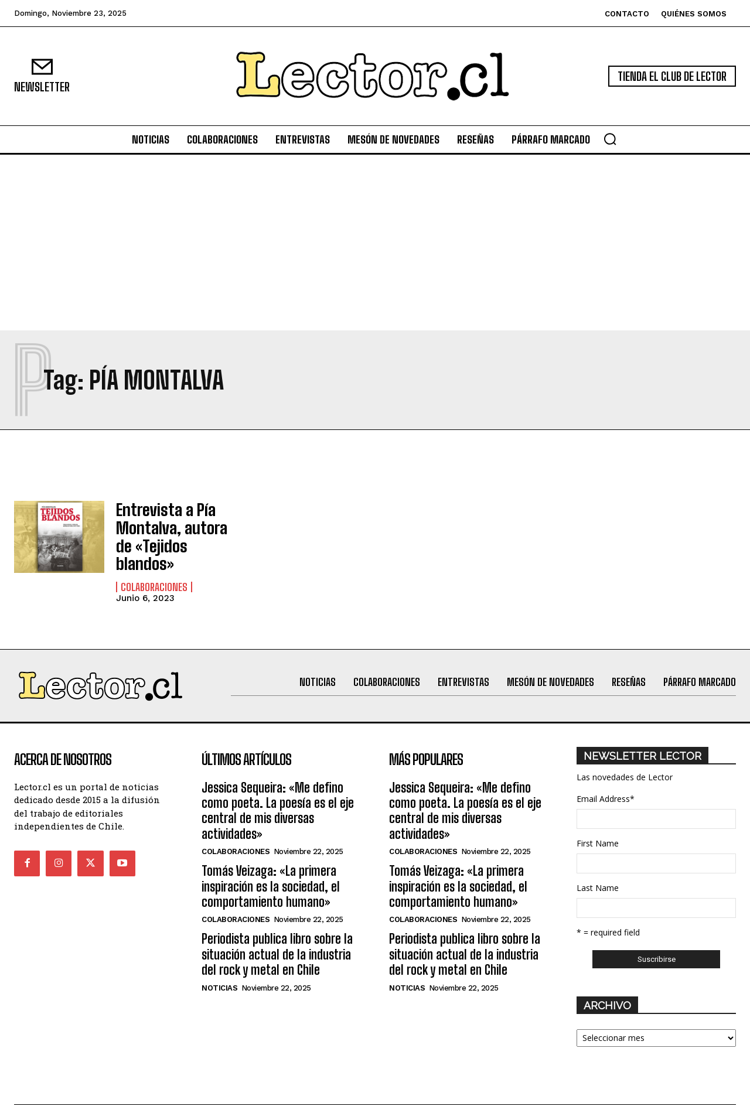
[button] (610, 139)
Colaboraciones (154, 561)
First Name (598, 817)
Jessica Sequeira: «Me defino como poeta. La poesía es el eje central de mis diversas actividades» (278, 785)
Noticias (219, 962)
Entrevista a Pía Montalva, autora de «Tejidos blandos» (173, 524)
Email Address (606, 773)
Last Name (598, 862)
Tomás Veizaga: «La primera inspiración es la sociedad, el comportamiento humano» (271, 860)
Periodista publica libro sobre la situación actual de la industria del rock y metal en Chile (277, 928)
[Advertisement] (375, 243)
